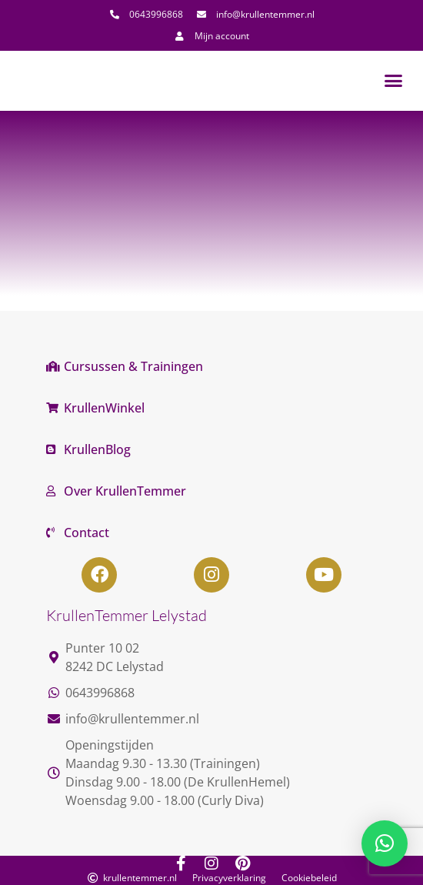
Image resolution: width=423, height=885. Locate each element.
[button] (393, 80)
